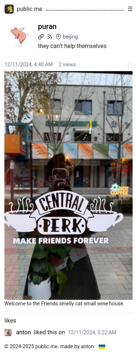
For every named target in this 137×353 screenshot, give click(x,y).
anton (23, 332)
